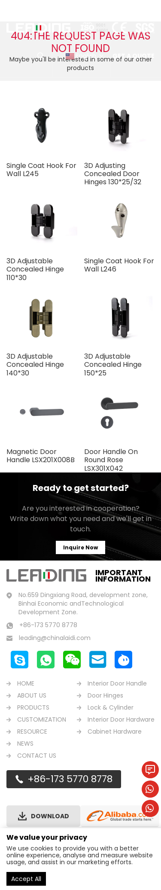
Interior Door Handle (117, 683)
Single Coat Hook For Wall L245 (41, 170)
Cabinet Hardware (115, 731)
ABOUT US (31, 695)
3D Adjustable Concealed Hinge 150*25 (113, 364)
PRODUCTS (33, 707)
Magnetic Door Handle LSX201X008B (40, 456)
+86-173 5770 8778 (69, 779)
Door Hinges (105, 695)
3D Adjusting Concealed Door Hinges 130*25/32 (112, 174)
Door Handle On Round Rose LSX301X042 (111, 460)
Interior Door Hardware (121, 719)
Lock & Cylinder (111, 707)
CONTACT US (36, 755)
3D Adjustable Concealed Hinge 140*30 (35, 364)
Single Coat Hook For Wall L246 (119, 265)
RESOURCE (32, 731)
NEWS (25, 743)
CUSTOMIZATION (41, 719)
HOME (25, 683)
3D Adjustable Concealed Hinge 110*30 (35, 269)
